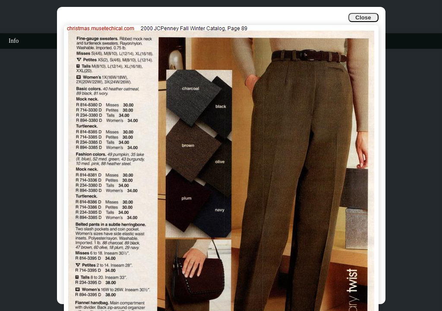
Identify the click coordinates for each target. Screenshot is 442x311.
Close (363, 17)
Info (14, 41)
